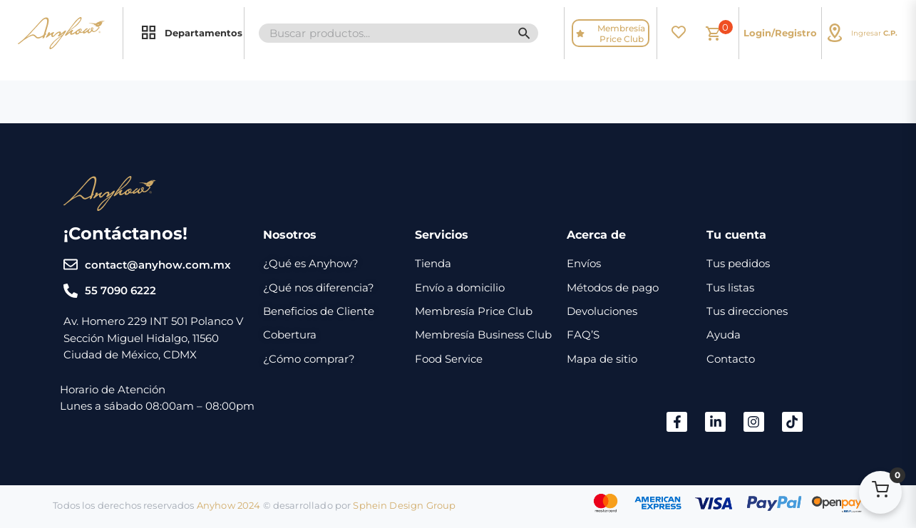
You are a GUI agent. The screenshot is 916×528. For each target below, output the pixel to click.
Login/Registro (780, 32)
